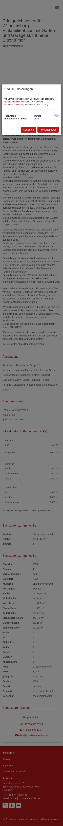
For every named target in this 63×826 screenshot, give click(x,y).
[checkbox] (56, 115)
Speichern (28, 129)
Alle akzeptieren (48, 129)
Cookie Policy (42, 104)
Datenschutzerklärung (14, 104)
